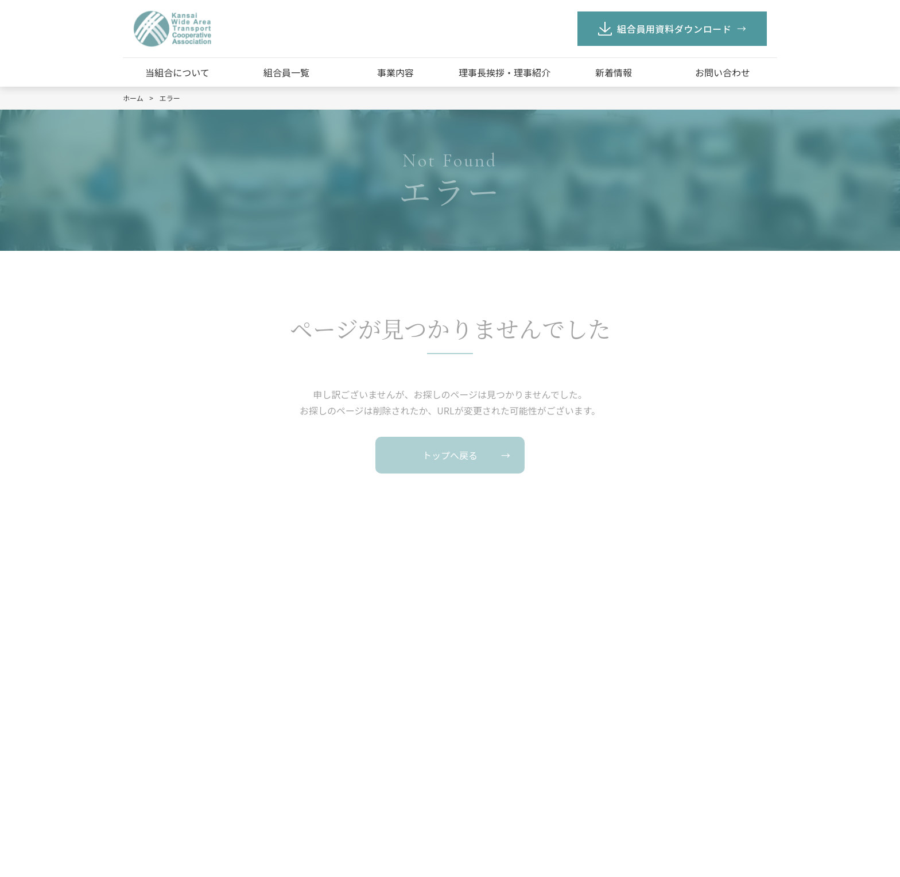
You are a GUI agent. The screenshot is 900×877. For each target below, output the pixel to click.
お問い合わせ (722, 72)
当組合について (177, 72)
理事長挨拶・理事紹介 (504, 72)
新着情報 (613, 72)
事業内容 (395, 72)
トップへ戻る (450, 455)
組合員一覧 (286, 72)
